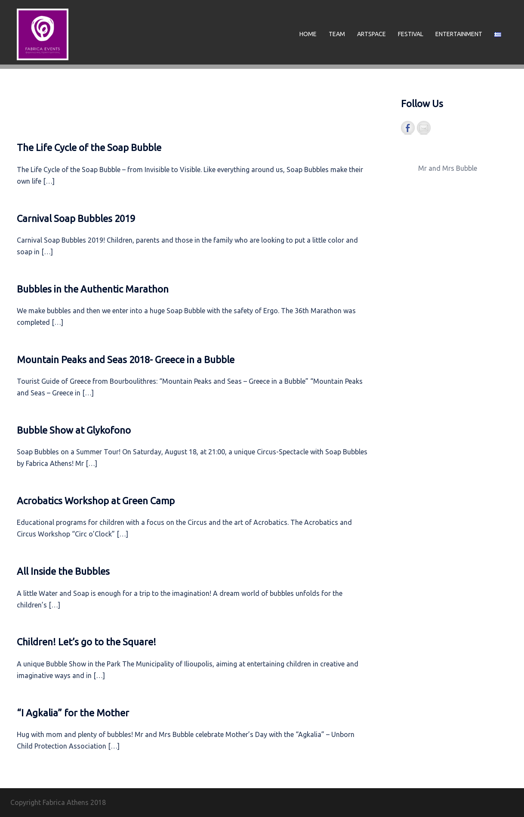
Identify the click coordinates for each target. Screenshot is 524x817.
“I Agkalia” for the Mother (73, 712)
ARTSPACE (371, 34)
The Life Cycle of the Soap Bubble (89, 147)
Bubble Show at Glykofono (74, 430)
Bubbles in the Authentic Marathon (93, 289)
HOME (308, 34)
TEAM (337, 34)
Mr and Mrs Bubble (447, 168)
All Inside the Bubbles (63, 571)
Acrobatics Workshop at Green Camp (96, 500)
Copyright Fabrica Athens (49, 802)
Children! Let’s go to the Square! (86, 641)
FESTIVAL (410, 34)
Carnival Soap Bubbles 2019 (76, 218)
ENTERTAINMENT (458, 34)
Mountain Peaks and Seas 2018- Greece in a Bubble (125, 359)
